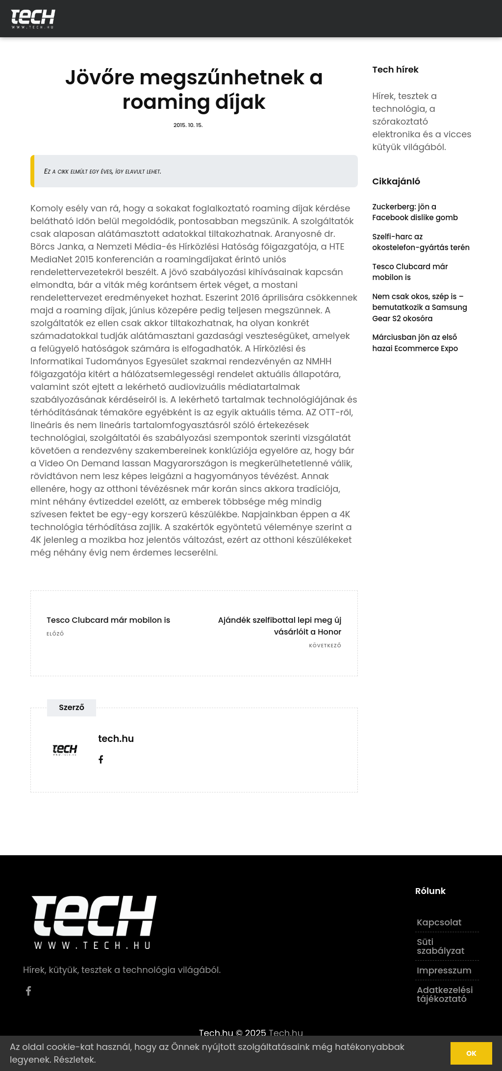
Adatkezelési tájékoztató (445, 994)
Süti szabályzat (440, 946)
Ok (471, 1053)
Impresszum (444, 970)
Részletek (74, 1059)
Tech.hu (286, 1033)
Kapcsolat (439, 922)
